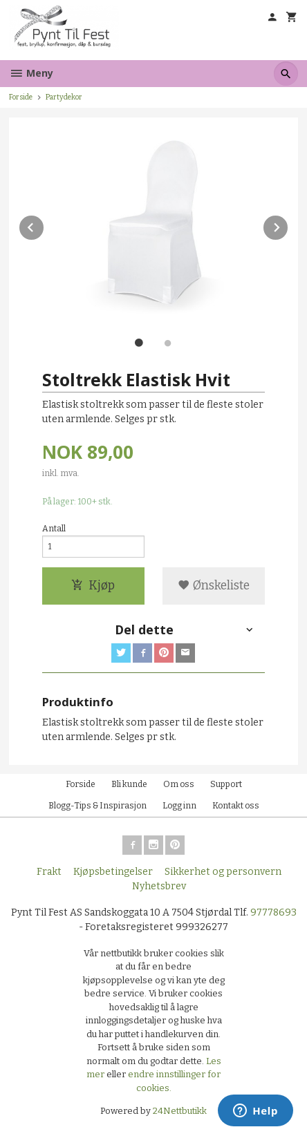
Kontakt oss (235, 806)
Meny (31, 72)
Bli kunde (129, 784)
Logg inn (179, 806)
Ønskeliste (214, 585)
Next (288, 225)
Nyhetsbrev (159, 886)
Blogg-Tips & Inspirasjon (97, 806)
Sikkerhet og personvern (223, 872)
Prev (44, 225)
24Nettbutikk (180, 1111)
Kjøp (93, 585)
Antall (54, 528)
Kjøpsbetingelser (113, 872)
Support (226, 784)
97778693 (273, 912)
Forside (20, 97)
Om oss (178, 784)
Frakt (49, 872)
